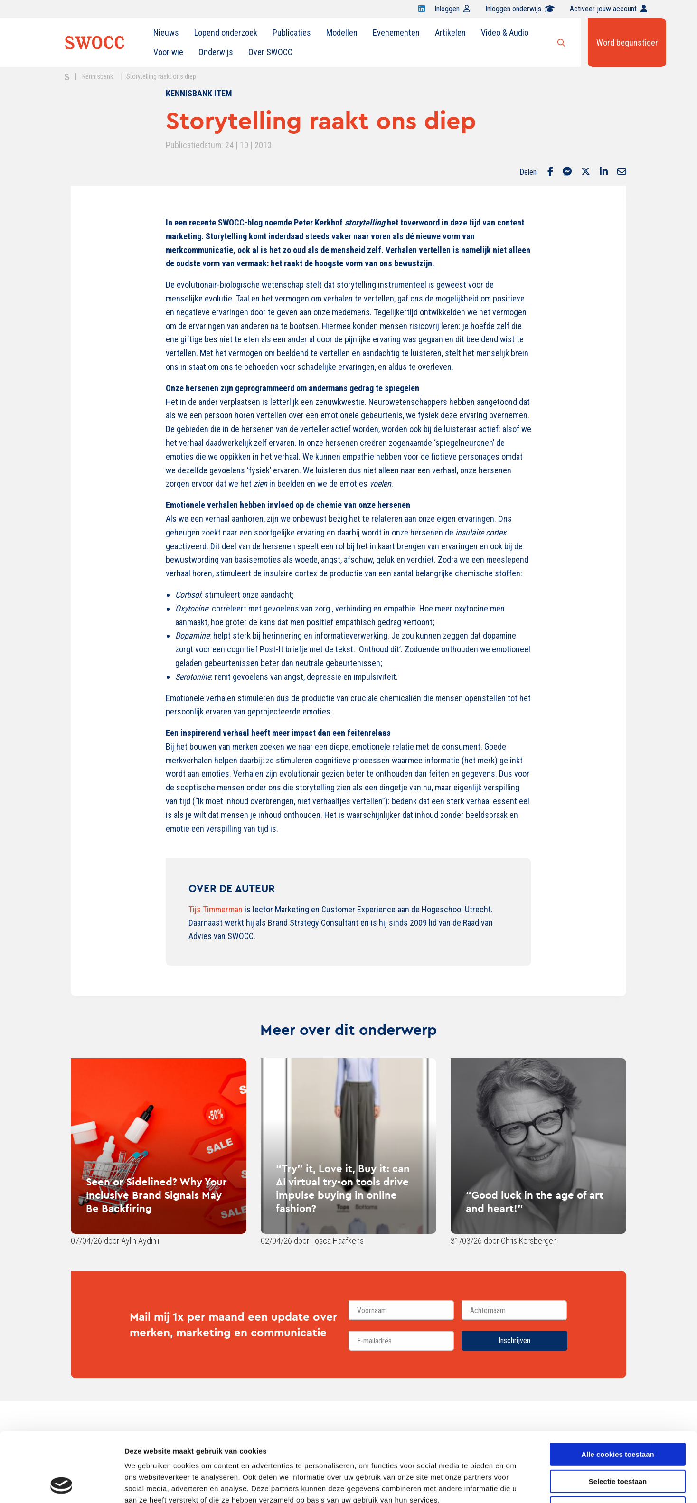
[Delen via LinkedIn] (604, 172)
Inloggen (452, 8)
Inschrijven (514, 1340)
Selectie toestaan (618, 1416)
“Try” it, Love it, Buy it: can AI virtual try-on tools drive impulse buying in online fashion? (343, 1188)
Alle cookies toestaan (617, 1389)
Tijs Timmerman (215, 909)
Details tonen (513, 1484)
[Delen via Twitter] (585, 172)
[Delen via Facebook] (550, 172)
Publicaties (292, 33)
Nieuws (166, 33)
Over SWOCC (270, 52)
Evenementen (396, 33)
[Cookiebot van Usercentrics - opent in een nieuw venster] (61, 1484)
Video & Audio (504, 33)
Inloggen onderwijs (520, 8)
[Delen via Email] (621, 172)
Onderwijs (215, 52)
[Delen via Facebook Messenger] (567, 172)
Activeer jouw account (608, 8)
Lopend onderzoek (225, 33)
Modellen (342, 33)
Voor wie (168, 52)
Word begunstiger (627, 42)
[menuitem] (166, 32)
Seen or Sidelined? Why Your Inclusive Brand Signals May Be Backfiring (156, 1195)
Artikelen (450, 33)
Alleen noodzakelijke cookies (617, 1443)
